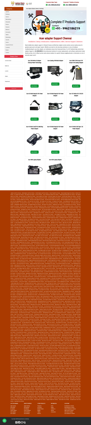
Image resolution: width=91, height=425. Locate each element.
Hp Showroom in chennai (69, 406)
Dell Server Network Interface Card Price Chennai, (70, 199)
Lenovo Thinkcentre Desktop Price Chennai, (51, 194)
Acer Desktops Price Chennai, (33, 219)
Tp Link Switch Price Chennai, (56, 355)
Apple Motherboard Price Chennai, (20, 266)
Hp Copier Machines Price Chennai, (28, 322)
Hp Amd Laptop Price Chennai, (45, 278)
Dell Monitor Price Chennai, (66, 227)
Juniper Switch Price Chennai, (22, 373)
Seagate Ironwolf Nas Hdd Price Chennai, (37, 263)
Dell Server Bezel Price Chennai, (67, 198)
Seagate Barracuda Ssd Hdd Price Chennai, (40, 258)
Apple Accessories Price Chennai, (70, 211)
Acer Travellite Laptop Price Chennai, (38, 356)
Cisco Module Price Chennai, (69, 332)
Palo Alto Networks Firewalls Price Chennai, (43, 368)
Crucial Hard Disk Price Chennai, (57, 361)
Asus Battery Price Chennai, (34, 289)
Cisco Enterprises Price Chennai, (40, 243)
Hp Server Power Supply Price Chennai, (56, 332)
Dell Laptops (12, 407)
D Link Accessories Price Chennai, (40, 276)
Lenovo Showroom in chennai (70, 409)
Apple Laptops (13, 406)
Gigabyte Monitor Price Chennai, (32, 391)
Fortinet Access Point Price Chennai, (31, 384)
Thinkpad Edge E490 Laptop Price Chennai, (67, 194)
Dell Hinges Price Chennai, (19, 227)
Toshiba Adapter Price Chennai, (73, 216)
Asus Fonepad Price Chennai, (55, 293)
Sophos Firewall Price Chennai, (31, 396)
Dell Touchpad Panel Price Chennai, (44, 227)
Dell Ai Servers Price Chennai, (63, 350)
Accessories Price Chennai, (74, 207)
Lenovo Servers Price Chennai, (45, 219)
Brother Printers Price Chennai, (49, 286)
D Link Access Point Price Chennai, (20, 278)
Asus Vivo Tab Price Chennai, (44, 293)
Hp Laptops (12, 409)
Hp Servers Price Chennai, (36, 340)
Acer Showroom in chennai (69, 413)
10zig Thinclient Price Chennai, (63, 383)
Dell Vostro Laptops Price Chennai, (54, 196)
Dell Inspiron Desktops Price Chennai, (26, 206)
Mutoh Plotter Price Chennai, (16, 389)
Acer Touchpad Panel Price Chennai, (44, 253)
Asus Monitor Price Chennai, (40, 284)
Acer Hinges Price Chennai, (57, 250)
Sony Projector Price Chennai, (36, 312)
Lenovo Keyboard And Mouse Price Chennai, (36, 281)
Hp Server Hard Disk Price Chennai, (27, 255)
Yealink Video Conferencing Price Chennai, (72, 379)
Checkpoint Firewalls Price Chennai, (58, 368)
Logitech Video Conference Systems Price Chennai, (20, 291)
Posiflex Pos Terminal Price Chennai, (17, 329)
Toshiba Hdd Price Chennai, (53, 366)
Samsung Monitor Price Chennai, (65, 224)
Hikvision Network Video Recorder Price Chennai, (19, 365)
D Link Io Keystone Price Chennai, (43, 279)
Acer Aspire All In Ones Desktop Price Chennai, (48, 347)
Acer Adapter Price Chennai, (73, 212)
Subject (6, 76)
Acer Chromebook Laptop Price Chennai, (55, 325)
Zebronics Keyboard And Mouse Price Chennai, (49, 257)
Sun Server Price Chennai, (32, 332)
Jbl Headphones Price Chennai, (67, 260)
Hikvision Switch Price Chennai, (72, 360)
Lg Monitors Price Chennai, (38, 286)
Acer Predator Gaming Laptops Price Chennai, (58, 345)
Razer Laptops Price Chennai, (53, 393)
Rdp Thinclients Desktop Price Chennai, (63, 263)
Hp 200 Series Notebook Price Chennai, (39, 217)
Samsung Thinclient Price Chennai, (23, 383)
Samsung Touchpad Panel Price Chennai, (30, 250)
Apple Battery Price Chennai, (36, 214)
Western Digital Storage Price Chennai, (68, 193)
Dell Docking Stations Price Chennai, (29, 342)
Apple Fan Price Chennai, (30, 265)
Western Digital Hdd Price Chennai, (54, 260)
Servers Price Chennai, (54, 224)
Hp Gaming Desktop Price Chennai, (20, 345)
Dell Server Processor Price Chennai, (41, 198)
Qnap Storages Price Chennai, (71, 304)
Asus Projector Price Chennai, (66, 293)
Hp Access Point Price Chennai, (73, 275)
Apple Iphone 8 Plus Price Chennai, (48, 304)
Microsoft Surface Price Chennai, (27, 237)
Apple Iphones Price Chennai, (70, 209)
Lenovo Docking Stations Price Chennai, (43, 342)
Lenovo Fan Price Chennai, (51, 268)
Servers (7, 16)
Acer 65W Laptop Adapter (55, 159)
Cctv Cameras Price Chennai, (72, 356)
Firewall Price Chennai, (71, 312)
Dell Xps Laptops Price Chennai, (65, 202)
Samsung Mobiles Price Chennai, (68, 291)
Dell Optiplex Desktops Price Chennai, (67, 206)
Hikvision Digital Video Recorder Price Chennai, (37, 363)
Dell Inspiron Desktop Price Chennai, (40, 206)
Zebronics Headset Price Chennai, (23, 248)
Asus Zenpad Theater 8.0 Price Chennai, (29, 232)
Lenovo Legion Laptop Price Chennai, (36, 327)
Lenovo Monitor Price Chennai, (16, 297)
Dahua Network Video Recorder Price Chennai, (55, 365)
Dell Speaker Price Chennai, (57, 252)
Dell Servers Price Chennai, (47, 340)
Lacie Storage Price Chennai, (52, 261)
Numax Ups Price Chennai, (29, 399)
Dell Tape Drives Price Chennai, (33, 201)
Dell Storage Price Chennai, (28, 314)
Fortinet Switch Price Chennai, (36, 375)
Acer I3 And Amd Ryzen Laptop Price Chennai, (27, 245)
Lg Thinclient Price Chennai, (75, 383)
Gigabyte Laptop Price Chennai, (20, 394)
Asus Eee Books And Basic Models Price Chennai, (27, 234)
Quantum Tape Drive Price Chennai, (43, 379)
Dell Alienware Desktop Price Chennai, (65, 343)
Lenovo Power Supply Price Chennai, (37, 271)
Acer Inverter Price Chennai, (57, 253)
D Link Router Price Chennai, (68, 276)
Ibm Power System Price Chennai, (42, 338)
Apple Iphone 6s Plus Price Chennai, (55, 273)
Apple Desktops (27, 406)
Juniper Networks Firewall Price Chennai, (73, 368)
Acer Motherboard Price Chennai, (20, 253)
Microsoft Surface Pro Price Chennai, (64, 240)
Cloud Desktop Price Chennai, (61, 322)
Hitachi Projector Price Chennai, (37, 306)
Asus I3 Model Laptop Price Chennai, (42, 234)
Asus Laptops (13, 412)
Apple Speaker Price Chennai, (46, 266)
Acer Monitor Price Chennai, (34, 247)
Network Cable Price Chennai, (32, 337)
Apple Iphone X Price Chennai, (60, 304)
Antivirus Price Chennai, (37, 355)
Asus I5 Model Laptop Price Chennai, (56, 234)
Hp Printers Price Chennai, (40, 229)
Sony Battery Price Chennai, (26, 216)
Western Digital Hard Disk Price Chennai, (23, 356)
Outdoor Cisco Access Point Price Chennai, (54, 243)
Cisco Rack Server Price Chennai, (25, 312)
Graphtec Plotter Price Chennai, (64, 388)
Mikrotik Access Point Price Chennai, (17, 384)
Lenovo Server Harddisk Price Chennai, (70, 253)
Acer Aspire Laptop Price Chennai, (45, 329)
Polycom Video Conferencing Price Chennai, (62, 296)
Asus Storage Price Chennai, (58, 309)
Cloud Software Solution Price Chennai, (58, 319)
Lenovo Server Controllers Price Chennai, (43, 252)
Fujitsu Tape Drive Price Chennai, (30, 379)
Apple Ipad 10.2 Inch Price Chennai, (17, 284)
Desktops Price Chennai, (45, 224)
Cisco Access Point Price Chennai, (27, 243)
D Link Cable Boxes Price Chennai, (17, 279)
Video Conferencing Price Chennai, (46, 296)
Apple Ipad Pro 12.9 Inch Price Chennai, (64, 225)
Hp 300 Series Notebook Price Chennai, (67, 284)
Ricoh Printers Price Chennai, (24, 343)
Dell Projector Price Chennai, (47, 204)
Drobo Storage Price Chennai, (69, 371)
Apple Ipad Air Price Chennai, (25, 320)
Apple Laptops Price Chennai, (44, 222)
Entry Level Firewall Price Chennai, (48, 316)
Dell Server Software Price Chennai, (22, 199)
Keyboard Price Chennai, (56, 255)
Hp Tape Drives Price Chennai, (29, 284)
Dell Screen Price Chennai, (56, 227)
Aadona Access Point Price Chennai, (65, 375)
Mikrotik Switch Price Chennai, (29, 368)
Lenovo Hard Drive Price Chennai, (51, 281)
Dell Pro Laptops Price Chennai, (42, 366)
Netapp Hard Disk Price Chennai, (28, 335)
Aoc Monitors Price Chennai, (64, 288)
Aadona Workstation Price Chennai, (28, 389)
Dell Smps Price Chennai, (52, 283)
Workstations (8, 19)
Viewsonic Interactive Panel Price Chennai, (68, 376)
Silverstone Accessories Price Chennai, (24, 340)
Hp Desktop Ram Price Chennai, (22, 299)
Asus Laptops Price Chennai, (19, 230)
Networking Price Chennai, (75, 352)
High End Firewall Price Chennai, (22, 316)
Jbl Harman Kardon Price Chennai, (22, 260)
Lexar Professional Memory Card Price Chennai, (25, 261)
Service (7, 42)
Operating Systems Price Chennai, (70, 353)
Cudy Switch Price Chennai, (19, 401)
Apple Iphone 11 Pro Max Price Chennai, (43, 297)
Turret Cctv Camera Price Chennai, (20, 363)
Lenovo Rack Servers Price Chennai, (72, 219)
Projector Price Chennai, (50, 322)
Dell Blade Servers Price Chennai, (30, 330)
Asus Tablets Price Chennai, (73, 230)
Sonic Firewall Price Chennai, (71, 316)
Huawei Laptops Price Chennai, (64, 394)
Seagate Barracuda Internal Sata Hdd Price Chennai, (38, 260)
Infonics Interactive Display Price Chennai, (38, 386)
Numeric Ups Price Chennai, (42, 283)
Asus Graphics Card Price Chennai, (57, 294)
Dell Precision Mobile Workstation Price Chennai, (59, 207)
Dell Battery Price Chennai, (36, 209)
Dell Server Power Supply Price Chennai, (37, 199)
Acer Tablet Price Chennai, (40, 348)
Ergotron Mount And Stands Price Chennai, (31, 309)
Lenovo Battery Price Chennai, (48, 214)
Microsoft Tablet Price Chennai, (63, 283)
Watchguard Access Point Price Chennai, (56, 396)
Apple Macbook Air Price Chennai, (20, 224)
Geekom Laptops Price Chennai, (40, 399)
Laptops (7, 11)
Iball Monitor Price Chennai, (55, 389)
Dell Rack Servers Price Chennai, (32, 207)
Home (52, 406)
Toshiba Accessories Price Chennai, (48, 216)
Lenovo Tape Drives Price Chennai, (69, 302)
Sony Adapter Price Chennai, (37, 216)
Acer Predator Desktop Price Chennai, (50, 299)
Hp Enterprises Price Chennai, (32, 302)
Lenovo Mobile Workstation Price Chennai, (32, 334)
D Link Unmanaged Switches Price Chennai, (54, 276)
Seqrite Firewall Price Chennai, (54, 370)
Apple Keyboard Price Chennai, (19, 265)
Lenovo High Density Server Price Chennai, (72, 237)
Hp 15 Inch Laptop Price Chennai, (70, 309)
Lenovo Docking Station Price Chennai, (38, 268)
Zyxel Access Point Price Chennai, (58, 381)
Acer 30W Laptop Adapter (34, 159)
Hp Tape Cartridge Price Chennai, (67, 324)
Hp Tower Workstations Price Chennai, (21, 222)
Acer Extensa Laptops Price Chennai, (33, 347)
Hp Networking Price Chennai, (67, 250)
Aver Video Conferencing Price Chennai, (29, 378)
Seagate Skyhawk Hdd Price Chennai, (55, 258)
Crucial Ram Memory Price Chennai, (25, 352)
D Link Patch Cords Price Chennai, (30, 279)
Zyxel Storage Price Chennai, (57, 371)
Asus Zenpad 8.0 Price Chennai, (58, 232)
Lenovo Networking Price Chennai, (60, 312)
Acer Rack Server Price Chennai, (22, 319)
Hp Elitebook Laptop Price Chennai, (65, 217)
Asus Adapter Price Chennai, (44, 289)
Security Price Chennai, (62, 356)
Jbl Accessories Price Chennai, (69, 294)
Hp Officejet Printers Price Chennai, (64, 229)
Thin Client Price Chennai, (69, 381)
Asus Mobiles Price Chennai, (33, 293)
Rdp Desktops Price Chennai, (50, 263)
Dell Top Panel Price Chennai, (75, 320)
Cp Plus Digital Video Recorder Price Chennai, (54, 363)
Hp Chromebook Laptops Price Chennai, (73, 278)
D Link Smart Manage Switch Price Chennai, (58, 297)
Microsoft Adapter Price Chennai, (69, 235)
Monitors (7, 29)
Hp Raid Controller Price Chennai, (22, 257)
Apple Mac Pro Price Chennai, (56, 222)
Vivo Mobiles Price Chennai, (75, 289)
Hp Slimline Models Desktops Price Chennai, (28, 220)
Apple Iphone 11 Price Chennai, (22, 275)
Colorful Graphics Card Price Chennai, (42, 193)
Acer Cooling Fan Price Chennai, (26, 258)
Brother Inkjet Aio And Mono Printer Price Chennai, (64, 286)
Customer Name (8, 60)
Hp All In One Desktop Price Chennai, (66, 271)
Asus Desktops (27, 412)
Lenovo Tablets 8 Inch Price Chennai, (55, 235)
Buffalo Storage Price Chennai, (46, 371)
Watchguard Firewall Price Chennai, (41, 317)
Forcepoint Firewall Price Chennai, (30, 370)
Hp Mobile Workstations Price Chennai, (52, 284)
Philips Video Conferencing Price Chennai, (50, 375)
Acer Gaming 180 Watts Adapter (55, 60)
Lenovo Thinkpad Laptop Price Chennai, (60, 230)
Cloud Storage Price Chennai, (45, 319)
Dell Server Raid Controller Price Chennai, (52, 199)
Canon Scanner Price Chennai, (19, 301)
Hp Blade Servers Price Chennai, (73, 329)
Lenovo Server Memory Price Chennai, (65, 261)
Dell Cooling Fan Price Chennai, (46, 201)
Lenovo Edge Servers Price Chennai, (52, 348)
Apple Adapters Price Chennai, (25, 214)
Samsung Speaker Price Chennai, (28, 317)
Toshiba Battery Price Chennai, (61, 216)
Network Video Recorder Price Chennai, (44, 361)
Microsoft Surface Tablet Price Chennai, (50, 240)
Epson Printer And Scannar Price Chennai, (67, 317)
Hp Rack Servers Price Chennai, (66, 220)
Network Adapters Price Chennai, (17, 353)
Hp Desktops (26, 409)
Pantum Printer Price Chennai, (19, 338)
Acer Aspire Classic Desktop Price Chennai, (66, 347)
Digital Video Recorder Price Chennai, (29, 361)
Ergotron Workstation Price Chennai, (39, 324)
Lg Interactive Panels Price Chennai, (53, 265)
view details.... (34, 86)
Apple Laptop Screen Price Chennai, (40, 270)
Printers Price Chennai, (30, 229)
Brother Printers (40, 409)
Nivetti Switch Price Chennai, (33, 397)
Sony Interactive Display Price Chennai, (60, 378)
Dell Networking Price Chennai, (48, 312)
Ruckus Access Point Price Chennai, (61, 384)
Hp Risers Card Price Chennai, (66, 255)
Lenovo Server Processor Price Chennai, (66, 257)
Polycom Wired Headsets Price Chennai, (66, 348)
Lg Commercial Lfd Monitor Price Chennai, (51, 271)
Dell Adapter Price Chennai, (26, 209)
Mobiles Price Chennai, (66, 289)
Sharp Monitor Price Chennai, (66, 389)
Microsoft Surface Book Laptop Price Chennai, (70, 334)
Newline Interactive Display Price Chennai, (44, 378)
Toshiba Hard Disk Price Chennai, (74, 307)
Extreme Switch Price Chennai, (56, 373)
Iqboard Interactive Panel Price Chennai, (71, 386)
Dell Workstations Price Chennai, (45, 207)
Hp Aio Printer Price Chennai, (53, 317)
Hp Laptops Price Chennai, (19, 194)
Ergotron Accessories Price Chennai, (53, 324)
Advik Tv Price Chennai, (18, 314)
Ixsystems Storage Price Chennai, (20, 371)
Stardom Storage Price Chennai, (54, 314)
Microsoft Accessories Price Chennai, (26, 286)
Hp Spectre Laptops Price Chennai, (33, 278)
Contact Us (53, 409)
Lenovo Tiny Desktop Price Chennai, (52, 202)
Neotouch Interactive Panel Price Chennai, (35, 394)
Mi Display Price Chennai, (19, 334)
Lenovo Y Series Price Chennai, (74, 283)
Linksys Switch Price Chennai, (19, 396)
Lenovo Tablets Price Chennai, (40, 225)
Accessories (8, 32)
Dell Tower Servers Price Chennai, (20, 207)
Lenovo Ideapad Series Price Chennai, (23, 242)
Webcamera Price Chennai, (56, 334)
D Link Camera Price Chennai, (72, 322)
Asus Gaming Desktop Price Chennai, (45, 230)
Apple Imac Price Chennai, (67, 222)
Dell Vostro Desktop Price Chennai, (53, 206)
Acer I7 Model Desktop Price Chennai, (36, 299)
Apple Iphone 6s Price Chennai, (42, 273)
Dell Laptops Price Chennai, (30, 194)
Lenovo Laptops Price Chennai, (42, 196)
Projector (7, 27)
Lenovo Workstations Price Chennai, (69, 204)
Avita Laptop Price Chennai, (31, 338)
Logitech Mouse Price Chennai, (67, 335)
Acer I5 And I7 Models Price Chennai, (42, 245)
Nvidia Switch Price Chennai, (75, 366)
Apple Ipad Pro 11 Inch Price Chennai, (44, 275)
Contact (7, 52)
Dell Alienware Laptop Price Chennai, (21, 204)
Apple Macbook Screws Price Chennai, (34, 266)
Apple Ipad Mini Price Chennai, (37, 320)
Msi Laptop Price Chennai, (33, 311)
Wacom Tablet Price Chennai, (45, 334)
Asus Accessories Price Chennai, (22, 289)
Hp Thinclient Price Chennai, (72, 297)
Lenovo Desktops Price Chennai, (26, 217)
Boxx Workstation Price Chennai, (20, 391)
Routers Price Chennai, (36, 360)
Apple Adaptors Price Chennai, (38, 212)
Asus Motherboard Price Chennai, (44, 294)
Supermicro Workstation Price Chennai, (43, 389)
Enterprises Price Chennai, (21, 302)
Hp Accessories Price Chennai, (35, 211)
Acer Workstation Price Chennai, (69, 338)
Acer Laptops (12, 413)
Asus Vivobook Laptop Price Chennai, (36, 291)
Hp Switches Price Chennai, (57, 201)
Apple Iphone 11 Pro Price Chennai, (28, 297)
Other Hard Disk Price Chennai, (66, 337)
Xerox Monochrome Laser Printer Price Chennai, (52, 306)
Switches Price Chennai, (46, 355)
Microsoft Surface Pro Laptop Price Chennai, (27, 196)
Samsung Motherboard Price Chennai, (44, 301)
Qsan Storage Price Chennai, (25, 375)
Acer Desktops (27, 413)
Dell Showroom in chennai (69, 407)
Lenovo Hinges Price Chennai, (61, 268)
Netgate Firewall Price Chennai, (52, 399)
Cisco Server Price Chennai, (21, 307)
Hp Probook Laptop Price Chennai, (53, 217)
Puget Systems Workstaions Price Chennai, (58, 391)
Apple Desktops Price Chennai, (70, 301)
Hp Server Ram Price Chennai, (34, 257)
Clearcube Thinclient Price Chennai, (37, 383)
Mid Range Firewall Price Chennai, (35, 316)
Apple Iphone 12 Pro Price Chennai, (40, 335)
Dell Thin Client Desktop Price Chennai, (49, 209)
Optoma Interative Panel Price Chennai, (68, 358)
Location (6, 71)
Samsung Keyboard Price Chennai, (58, 301)
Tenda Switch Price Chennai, (64, 399)
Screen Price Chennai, (66, 306)
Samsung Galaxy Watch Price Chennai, (35, 240)
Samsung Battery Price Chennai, (72, 214)
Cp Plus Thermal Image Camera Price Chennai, (69, 242)
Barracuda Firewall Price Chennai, (17, 370)
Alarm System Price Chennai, (69, 365)
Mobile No (7, 66)
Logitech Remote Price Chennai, (20, 337)
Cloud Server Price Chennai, (34, 319)
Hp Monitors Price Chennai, (55, 220)
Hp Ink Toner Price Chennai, (49, 248)
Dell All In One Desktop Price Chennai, (21, 247)
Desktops (8, 14)
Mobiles (38, 410)
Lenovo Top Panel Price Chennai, (69, 266)
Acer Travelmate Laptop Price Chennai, (41, 325)
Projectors (39, 406)
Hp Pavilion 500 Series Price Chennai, (43, 220)
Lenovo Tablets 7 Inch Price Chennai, (41, 235)
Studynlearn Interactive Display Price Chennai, (55, 386)
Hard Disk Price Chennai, (24, 238)
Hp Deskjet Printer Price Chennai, (51, 229)
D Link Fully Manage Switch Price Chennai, (53, 242)
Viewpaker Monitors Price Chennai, (28, 225)
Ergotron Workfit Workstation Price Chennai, (60, 307)
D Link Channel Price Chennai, (42, 330)
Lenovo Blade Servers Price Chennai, (64, 299)
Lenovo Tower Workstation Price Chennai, (56, 237)
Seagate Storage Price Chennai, (66, 370)
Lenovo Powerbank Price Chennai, (63, 281)
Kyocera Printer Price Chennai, (74, 350)
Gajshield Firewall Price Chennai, (42, 370)
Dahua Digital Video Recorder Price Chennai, (72, 363)
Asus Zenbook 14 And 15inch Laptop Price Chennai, (53, 291)
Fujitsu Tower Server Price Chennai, (27, 393)
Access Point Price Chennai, (56, 342)
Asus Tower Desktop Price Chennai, (31, 230)
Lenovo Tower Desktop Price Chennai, (38, 202)
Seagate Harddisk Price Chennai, (58, 311)
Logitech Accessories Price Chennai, (54, 335)
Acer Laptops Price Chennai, (22, 219)
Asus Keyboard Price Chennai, (21, 294)
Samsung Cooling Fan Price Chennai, (73, 248)
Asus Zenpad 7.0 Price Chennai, (69, 232)
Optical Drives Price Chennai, (69, 311)
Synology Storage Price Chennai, (49, 320)
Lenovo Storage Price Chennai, (24, 304)
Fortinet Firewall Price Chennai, (54, 193)
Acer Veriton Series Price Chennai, (68, 243)
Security (7, 39)
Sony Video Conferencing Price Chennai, (50, 394)
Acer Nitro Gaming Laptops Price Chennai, (18, 347)
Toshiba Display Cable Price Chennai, (17, 283)
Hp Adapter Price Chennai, (46, 211)
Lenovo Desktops (27, 410)
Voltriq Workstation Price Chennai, (41, 388)
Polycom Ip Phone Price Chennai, (17, 399)
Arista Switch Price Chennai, (33, 373)
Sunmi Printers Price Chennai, (68, 355)
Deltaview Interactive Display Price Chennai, (22, 386)
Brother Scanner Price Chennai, (43, 288)
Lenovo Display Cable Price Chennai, (23, 268)
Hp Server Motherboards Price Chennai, (59, 329)
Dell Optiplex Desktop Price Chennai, (34, 204)
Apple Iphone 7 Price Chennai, (67, 273)
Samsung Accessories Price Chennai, (26, 212)
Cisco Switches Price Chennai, (32, 307)
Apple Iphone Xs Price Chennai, (72, 319)
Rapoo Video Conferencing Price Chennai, (36, 376)
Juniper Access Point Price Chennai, (44, 381)
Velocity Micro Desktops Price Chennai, (67, 393)
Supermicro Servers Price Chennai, (41, 393)
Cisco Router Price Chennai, (28, 270)
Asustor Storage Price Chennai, (17, 368)
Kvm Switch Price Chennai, (44, 337)
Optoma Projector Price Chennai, (54, 358)
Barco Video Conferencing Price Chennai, (52, 376)
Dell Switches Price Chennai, (75, 281)
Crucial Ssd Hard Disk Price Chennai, (63, 352)
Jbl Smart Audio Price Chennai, (68, 258)
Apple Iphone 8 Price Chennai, (35, 304)
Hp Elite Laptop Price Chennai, (51, 352)
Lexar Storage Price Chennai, (16, 322)
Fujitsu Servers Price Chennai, (72, 391)
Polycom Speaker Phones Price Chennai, (31, 350)
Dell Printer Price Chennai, (44, 345)
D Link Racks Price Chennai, (55, 279)
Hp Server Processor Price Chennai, (36, 248)
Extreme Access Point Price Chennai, (30, 381)
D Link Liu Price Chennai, (23, 281)
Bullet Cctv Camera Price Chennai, (27, 358)
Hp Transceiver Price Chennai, (25, 202)
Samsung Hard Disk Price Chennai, (59, 360)
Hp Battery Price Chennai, (49, 212)
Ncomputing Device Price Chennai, (49, 327)
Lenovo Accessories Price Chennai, (61, 212)
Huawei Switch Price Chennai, (44, 373)
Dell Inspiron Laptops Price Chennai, (62, 320)
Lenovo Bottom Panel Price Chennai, (65, 270)
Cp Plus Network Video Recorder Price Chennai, (37, 365)
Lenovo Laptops (13, 410)
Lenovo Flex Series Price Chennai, (62, 327)
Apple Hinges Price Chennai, (58, 266)
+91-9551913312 (54, 5)
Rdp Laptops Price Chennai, (73, 268)
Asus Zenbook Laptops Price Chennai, (70, 234)
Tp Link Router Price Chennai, (46, 360)
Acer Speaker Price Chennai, (32, 253)
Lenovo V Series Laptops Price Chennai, (26, 276)
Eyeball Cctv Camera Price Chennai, (41, 358)
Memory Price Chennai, (15, 352)
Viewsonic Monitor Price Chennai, (17, 309)
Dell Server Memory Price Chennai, (54, 198)
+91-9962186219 (71, 5)
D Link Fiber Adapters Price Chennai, (67, 279)
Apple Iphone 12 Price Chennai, (69, 325)
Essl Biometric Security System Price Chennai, (27, 366)
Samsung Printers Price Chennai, (28, 235)
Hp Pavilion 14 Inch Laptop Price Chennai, (59, 275)
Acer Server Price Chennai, (44, 247)
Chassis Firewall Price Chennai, (66, 314)
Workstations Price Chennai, (27, 324)
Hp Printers (39, 407)
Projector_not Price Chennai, (55, 247)
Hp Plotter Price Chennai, (20, 273)
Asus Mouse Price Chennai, (33, 294)
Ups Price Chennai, (38, 194)
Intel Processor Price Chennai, (54, 337)
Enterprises (8, 22)
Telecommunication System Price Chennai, (30, 353)
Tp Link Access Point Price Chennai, (68, 342)
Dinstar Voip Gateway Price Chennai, (45, 353)
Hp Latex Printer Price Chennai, (74, 327)
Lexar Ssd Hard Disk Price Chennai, (22, 263)
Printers (7, 24)
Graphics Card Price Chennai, (16, 193)
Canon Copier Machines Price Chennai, (71, 340)
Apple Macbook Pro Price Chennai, (33, 224)
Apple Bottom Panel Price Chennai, (67, 265)
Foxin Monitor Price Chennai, (21, 397)
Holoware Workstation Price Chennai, (55, 338)
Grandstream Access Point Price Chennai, (46, 384)
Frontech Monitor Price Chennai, (28, 388)
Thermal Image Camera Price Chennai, (30, 288)
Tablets (7, 34)
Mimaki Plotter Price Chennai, (53, 388)
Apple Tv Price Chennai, (32, 275)
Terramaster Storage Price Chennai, (33, 371)
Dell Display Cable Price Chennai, (31, 283)
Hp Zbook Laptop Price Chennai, (33, 345)
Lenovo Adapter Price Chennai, (60, 214)
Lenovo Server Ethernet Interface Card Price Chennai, (26, 252)
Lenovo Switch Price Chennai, (23, 327)
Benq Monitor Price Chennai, (75, 296)
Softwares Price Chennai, (27, 355)
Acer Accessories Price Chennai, (58, 211)
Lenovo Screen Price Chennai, (52, 270)
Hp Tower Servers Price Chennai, (23, 211)
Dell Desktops (26, 407)
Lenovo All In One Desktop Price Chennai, (58, 278)
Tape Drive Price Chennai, (19, 379)
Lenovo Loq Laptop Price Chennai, (51, 343)
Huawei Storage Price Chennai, (42, 396)
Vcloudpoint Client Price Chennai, (65, 238)
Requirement (7, 81)
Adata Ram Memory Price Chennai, (24, 360)
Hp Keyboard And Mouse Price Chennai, (38, 242)
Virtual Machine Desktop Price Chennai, (41, 314)
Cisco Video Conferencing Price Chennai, (57, 379)
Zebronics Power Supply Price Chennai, (37, 238)
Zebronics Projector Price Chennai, (51, 356)
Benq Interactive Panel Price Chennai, (21, 376)
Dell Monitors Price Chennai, (58, 204)
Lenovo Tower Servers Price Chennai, (58, 219)
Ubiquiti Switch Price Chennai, (64, 366)
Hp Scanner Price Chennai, (34, 222)
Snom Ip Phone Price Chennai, (58, 353)
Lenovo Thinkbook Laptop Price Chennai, (37, 343)
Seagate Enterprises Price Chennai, (44, 311)
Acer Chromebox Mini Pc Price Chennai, (27, 348)
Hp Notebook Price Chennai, (67, 330)
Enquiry (7, 50)
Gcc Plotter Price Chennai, (75, 388)
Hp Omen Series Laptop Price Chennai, (69, 196)
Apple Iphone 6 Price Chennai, (31, 273)
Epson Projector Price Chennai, (25, 306)
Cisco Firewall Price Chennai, (60, 316)
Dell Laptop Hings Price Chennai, (31, 227)
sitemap (27, 418)
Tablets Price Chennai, (61, 209)
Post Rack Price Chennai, (67, 252)
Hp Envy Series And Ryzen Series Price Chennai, (24, 325)
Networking (8, 37)
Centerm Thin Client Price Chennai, (50, 383)
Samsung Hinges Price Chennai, (31, 301)
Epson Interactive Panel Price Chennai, (46, 397)
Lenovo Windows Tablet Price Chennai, (51, 238)
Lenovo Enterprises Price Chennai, (56, 302)
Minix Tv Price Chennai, (54, 288)
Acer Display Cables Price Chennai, (44, 250)
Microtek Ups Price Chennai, (40, 322)
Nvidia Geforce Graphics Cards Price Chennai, (43, 255)
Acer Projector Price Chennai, (66, 247)
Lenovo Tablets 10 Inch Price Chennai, (41, 237)
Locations (8, 47)
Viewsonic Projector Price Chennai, (46, 309)
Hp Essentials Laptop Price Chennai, (39, 352)
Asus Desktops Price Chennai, (19, 229)
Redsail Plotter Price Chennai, (69, 396)
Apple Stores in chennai (68, 410)
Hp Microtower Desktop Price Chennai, (55, 330)
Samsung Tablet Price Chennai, (43, 332)
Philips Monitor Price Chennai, (16, 225)
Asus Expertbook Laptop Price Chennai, (31, 329)
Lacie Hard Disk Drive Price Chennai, (45, 307)
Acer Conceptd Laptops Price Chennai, (73, 345)
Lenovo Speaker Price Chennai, (24, 271)
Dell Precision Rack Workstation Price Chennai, (31, 296)
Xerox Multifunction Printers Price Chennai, (71, 201)
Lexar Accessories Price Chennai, (40, 261)
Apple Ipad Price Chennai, (51, 225)
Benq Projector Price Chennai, (55, 289)
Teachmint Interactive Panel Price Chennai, (61, 397)
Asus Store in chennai (68, 412)
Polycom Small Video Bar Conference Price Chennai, (48, 350)
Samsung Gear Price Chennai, (21, 293)
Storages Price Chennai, (15, 238)
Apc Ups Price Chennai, (76, 224)
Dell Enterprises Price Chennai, (43, 302)
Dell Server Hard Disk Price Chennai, (27, 198)
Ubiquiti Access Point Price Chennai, (17, 381)
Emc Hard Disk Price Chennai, (21, 332)
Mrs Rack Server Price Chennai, (41, 265)
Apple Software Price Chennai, (60, 248)
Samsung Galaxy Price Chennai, (22, 240)
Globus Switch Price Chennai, (75, 397)
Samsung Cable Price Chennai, (16, 250)
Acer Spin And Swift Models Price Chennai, (57, 245)
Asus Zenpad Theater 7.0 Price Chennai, (44, 232)
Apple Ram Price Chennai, (68, 361)
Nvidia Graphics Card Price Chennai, (28, 193)
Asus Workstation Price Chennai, (44, 391)
